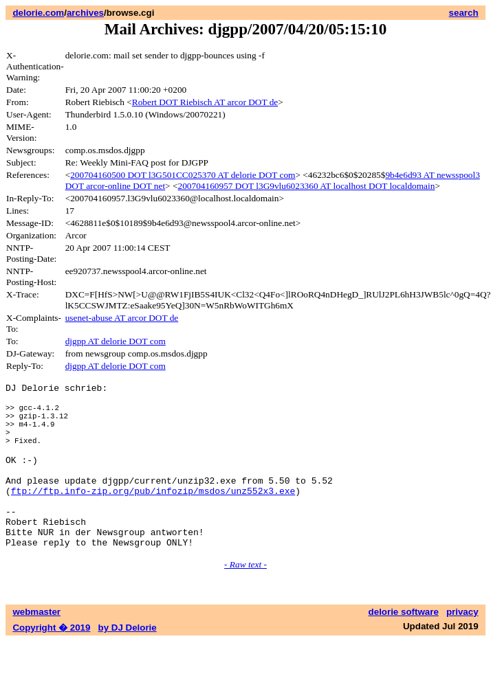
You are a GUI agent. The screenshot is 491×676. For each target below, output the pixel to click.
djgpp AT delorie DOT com (115, 341)
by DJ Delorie (127, 662)
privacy (462, 647)
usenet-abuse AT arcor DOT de (122, 318)
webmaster (36, 647)
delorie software (404, 647)
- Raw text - (245, 599)
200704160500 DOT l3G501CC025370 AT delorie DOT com (182, 175)
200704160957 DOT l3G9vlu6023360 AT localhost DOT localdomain (306, 186)
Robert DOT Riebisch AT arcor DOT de (205, 102)
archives (85, 13)
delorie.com (38, 13)
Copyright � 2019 (51, 662)
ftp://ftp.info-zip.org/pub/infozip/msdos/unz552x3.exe (153, 515)
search (464, 13)
